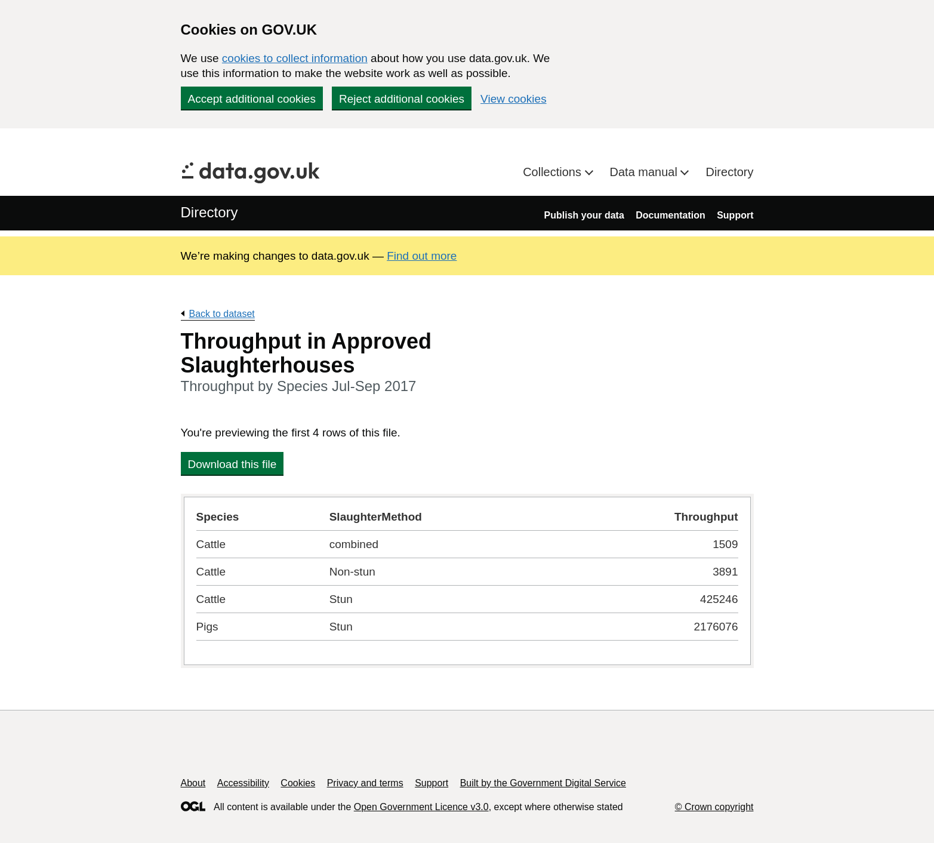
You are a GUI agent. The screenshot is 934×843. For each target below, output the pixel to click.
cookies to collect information (295, 58)
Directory (729, 172)
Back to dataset (222, 314)
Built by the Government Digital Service (543, 783)
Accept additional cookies (252, 99)
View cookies (513, 98)
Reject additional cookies (401, 99)
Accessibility (243, 783)
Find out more (422, 256)
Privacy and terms (365, 783)
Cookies (297, 783)
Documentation (670, 215)
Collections (553, 172)
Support (735, 215)
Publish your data (584, 215)
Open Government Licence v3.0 (421, 807)
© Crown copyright (714, 807)
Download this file (232, 464)
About (193, 783)
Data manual (645, 172)
